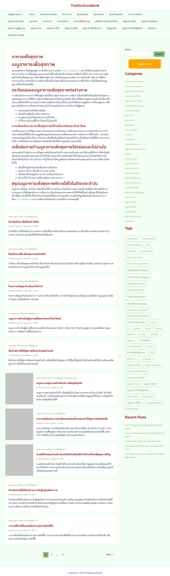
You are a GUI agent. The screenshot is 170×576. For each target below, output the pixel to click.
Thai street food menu (135, 98)
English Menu (145, 56)
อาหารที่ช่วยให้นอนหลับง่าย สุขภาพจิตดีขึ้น (32, 522)
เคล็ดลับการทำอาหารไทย (80, 21)
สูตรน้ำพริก (93, 14)
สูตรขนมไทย (77, 14)
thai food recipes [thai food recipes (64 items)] (136, 296)
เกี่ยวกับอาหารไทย (140, 28)
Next (109, 551)
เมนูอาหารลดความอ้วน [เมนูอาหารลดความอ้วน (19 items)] (137, 363)
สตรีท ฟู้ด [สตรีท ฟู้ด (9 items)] (154, 327)
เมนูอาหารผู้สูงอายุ (142, 21)
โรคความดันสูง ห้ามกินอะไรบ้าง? (26, 279)
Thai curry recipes (133, 79)
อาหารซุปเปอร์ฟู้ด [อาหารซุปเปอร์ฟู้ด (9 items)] (134, 339)
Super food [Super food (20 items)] (146, 243)
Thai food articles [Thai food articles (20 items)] (135, 282)
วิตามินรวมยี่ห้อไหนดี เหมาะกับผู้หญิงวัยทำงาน (34, 486)
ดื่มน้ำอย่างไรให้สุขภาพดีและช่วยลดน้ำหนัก (32, 344)
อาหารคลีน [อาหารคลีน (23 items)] (145, 333)
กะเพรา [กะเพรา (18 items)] (154, 315)
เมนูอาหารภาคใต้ (132, 180)
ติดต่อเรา (123, 28)
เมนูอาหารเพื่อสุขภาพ (71, 63)
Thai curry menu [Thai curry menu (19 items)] (135, 249)
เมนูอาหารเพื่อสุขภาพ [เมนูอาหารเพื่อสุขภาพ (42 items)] (138, 382)
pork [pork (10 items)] (147, 237)
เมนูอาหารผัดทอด (121, 21)
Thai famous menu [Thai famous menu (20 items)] (136, 276)
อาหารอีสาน (39, 21)
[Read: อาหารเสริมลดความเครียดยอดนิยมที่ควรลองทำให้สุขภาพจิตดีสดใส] (19, 417)
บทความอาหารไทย (45, 14)
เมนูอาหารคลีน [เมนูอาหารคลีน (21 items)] (133, 357)
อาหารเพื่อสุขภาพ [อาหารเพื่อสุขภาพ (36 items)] (136, 345)
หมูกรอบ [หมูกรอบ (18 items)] (131, 333)
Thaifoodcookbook (85, 5)
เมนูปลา (128, 146)
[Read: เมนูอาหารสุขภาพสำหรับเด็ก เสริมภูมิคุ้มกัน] (19, 381)
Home (30, 14)
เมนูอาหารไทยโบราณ (66, 28)
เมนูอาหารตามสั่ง (146, 14)
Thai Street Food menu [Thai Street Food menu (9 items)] (137, 302)
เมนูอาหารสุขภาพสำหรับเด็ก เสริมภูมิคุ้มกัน (60, 376)
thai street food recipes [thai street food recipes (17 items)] (138, 308)
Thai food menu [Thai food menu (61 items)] (136, 289)
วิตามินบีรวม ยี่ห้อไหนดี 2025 (24, 214)
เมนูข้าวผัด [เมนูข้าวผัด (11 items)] (146, 351)
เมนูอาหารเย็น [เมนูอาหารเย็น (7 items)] (132, 389)
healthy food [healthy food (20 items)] (149, 231)
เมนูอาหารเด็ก (29, 28)
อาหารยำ (11, 21)
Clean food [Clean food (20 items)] (132, 231)
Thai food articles (133, 89)
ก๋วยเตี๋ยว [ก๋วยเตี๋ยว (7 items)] (137, 321)
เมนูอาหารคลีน (102, 21)
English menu (15, 14)
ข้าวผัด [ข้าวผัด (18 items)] (159, 321)
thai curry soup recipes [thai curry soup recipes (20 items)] (138, 256)
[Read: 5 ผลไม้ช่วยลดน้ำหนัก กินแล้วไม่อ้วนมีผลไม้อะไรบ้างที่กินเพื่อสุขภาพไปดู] (19, 454)
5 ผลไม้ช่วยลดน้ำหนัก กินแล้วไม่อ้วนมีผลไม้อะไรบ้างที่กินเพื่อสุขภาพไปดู (74, 449)
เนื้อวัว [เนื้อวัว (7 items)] (152, 345)
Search (128, 42)
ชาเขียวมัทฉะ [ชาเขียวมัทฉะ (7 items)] (132, 327)
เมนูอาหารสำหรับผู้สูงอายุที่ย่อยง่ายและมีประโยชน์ (36, 311)
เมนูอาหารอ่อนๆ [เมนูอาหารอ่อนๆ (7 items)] (133, 376)
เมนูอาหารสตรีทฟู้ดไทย (104, 28)
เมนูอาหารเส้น (46, 28)
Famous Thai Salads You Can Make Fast (144, 433)
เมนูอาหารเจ (13, 28)
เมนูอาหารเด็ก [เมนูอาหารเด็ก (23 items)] (150, 376)
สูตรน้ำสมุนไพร (109, 14)
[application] (21, 14)
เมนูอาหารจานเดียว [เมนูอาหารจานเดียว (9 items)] (153, 357)
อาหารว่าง (24, 21)
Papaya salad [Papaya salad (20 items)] (133, 237)
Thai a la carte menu (135, 74)
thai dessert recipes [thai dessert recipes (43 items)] (138, 269)
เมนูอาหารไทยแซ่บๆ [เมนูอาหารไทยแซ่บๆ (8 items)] (154, 395)
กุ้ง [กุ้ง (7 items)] (128, 321)
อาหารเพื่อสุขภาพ (57, 21)
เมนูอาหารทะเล (131, 161)
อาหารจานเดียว (127, 14)
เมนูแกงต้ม (85, 28)
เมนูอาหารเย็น (131, 199)
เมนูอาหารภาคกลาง (134, 175)
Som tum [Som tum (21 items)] (131, 243)
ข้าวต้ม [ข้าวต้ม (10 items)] (148, 321)
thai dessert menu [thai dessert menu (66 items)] (137, 262)
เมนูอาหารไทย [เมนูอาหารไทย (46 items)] (134, 395)
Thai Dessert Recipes (135, 84)
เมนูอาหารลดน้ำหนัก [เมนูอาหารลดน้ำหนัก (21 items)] (136, 370)
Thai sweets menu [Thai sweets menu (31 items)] (136, 314)
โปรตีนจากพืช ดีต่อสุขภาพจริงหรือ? (28, 247)
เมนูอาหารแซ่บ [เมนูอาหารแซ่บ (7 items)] (147, 389)
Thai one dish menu (134, 94)
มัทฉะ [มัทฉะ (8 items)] (143, 327)
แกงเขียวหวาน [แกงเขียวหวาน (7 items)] (132, 401)
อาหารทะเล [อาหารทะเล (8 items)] (150, 339)
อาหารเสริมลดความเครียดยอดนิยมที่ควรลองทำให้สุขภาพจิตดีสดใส (74, 412)
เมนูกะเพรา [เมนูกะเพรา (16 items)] (132, 351)
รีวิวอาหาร (63, 14)
